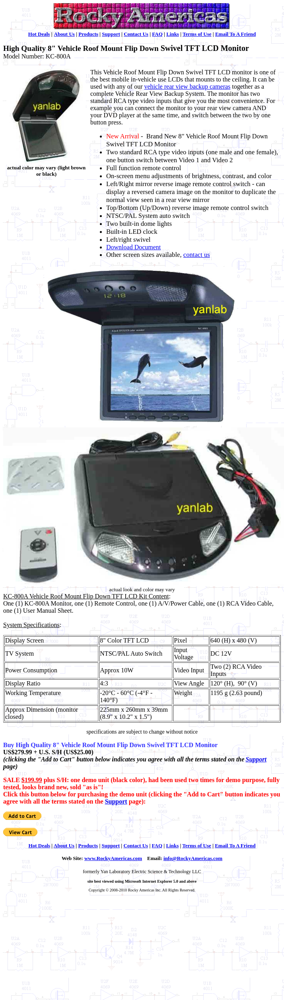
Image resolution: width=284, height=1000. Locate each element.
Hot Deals (39, 34)
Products (88, 34)
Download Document (133, 247)
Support (111, 34)
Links (172, 34)
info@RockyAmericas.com (192, 858)
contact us (196, 254)
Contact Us (136, 34)
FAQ (157, 34)
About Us (64, 34)
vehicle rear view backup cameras (187, 86)
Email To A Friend (235, 34)
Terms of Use (197, 34)
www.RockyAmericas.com (113, 858)
